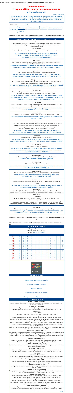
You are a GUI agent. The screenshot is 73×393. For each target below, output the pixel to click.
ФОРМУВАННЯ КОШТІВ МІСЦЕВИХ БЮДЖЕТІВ (36, 159)
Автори (43, 28)
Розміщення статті (55, 28)
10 (54, 238)
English (55, 14)
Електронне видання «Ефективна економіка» (36, 297)
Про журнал (23, 28)
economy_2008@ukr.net (39, 232)
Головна (13, 29)
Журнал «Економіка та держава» (36, 284)
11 (58, 238)
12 (62, 238)
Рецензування (33, 28)
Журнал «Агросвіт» (36, 288)
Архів (37, 234)
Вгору (61, 391)
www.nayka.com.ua (36, 12)
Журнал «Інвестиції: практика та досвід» (36, 280)
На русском (61, 14)
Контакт (21, 31)
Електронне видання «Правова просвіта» (36, 292)
